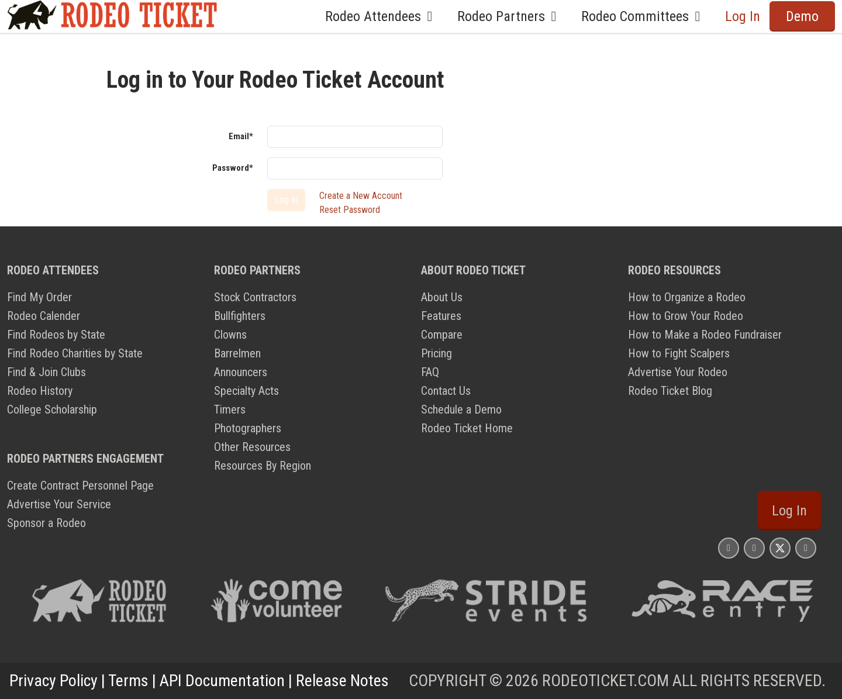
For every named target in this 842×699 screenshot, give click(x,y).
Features (441, 316)
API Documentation (222, 680)
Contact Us (446, 391)
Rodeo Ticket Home (467, 428)
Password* (232, 168)
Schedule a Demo (461, 409)
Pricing (436, 353)
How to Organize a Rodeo (687, 297)
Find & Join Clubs (46, 372)
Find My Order (39, 297)
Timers (230, 409)
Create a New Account (360, 195)
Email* (241, 136)
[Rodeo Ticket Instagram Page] (728, 547)
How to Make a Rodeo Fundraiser (705, 335)
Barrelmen (237, 353)
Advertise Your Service (59, 504)
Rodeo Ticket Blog (670, 391)
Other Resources (252, 447)
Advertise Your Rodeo (677, 372)
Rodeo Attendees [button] (382, 16)
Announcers (240, 372)
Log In (742, 16)
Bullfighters (239, 316)
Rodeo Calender (43, 316)
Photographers (247, 428)
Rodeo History (40, 391)
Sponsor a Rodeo (46, 523)
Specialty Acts (246, 391)
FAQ (430, 372)
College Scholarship (52, 409)
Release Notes (342, 680)
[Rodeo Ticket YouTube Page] (806, 547)
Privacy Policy (53, 680)
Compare (442, 335)
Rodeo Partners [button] (510, 16)
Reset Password (349, 209)
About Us (442, 297)
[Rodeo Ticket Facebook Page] (754, 547)
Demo (802, 16)
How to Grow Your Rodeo (685, 316)
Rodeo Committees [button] (643, 16)
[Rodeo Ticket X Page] (780, 547)
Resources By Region (262, 466)
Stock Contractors (255, 297)
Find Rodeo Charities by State (75, 353)
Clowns (230, 335)
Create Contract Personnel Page (80, 485)
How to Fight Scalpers (679, 353)
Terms (128, 680)
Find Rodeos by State (56, 335)
